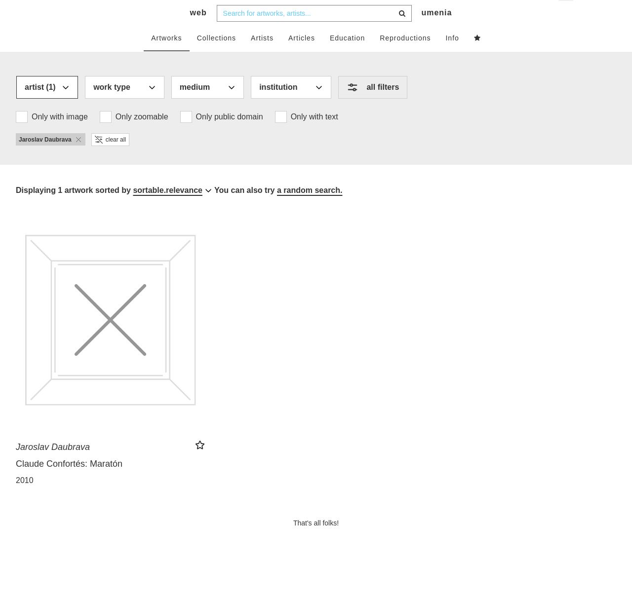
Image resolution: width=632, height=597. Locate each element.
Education (347, 58)
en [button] (566, 15)
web (198, 32)
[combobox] (314, 33)
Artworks (166, 58)
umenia (436, 32)
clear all (110, 159)
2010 (25, 500)
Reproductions (405, 58)
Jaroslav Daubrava (53, 467)
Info (452, 58)
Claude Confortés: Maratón (69, 483)
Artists (262, 58)
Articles (301, 58)
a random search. (310, 210)
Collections (216, 58)
